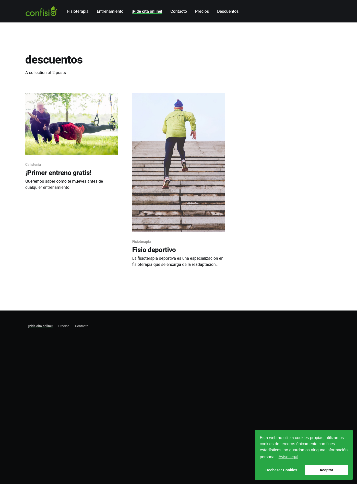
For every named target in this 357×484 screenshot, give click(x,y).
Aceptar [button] (326, 470)
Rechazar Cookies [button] (281, 470)
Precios (202, 11)
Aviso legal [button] (288, 457)
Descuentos (228, 11)
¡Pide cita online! (147, 11)
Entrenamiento (110, 11)
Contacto (178, 11)
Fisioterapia (78, 11)
